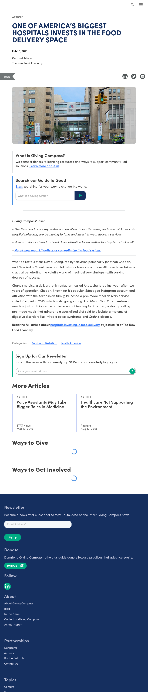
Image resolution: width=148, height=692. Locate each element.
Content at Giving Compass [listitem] (21, 619)
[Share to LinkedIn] (125, 76)
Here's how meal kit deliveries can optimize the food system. (57, 250)
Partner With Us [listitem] (14, 658)
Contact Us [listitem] (11, 663)
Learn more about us (44, 166)
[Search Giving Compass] (132, 5)
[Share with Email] (142, 76)
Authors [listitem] (9, 653)
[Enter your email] (76, 371)
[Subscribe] (132, 371)
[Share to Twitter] (133, 76)
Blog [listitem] (7, 608)
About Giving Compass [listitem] (18, 603)
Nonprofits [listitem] (10, 647)
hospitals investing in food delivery (75, 324)
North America (71, 343)
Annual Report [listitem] (13, 624)
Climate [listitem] (9, 686)
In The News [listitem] (11, 614)
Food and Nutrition (44, 343)
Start (19, 186)
